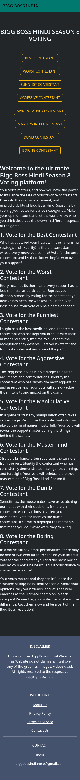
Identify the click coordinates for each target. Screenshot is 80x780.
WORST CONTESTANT (40, 71)
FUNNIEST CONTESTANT (40, 84)
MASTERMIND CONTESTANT (40, 124)
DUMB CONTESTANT (40, 137)
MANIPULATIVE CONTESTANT (40, 111)
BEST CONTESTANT (40, 58)
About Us (40, 705)
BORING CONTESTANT (40, 150)
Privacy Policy (40, 713)
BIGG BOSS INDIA (20, 6)
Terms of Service (40, 722)
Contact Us (40, 730)
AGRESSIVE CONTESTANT (40, 97)
